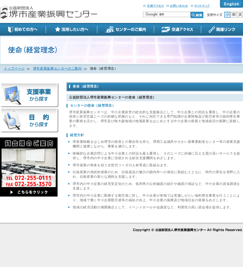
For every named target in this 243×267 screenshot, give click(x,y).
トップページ (14, 68)
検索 (197, 15)
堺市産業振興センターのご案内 (57, 68)
